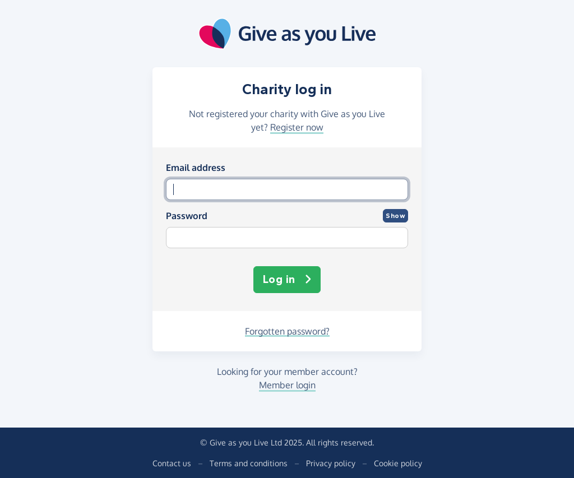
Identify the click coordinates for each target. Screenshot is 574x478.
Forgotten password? (287, 331)
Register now (296, 127)
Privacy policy (330, 463)
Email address (195, 167)
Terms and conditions (249, 463)
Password (186, 215)
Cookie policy (398, 463)
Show (395, 216)
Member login (287, 385)
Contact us (171, 463)
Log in (287, 279)
